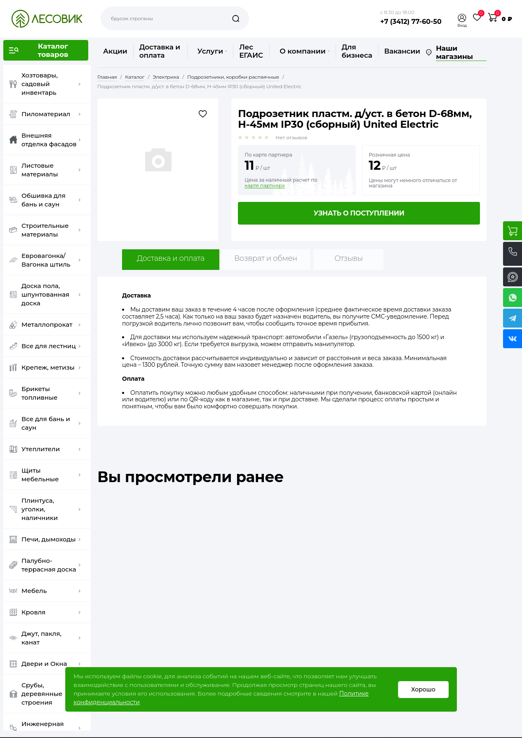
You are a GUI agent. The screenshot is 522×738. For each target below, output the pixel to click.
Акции (115, 51)
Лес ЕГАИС (251, 51)
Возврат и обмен (265, 258)
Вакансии (402, 51)
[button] (462, 18)
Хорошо (423, 689)
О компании (304, 51)
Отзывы (348, 258)
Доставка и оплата (159, 51)
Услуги (212, 51)
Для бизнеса (357, 51)
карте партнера (265, 185)
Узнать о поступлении (359, 213)
